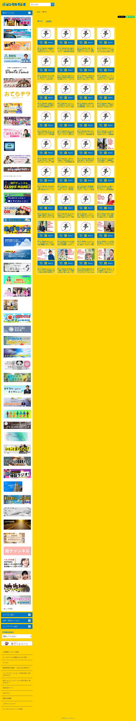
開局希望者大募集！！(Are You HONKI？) (16, 668)
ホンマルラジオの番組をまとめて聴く (15, 657)
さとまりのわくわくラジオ (12, 176)
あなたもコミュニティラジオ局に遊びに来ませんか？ (16, 681)
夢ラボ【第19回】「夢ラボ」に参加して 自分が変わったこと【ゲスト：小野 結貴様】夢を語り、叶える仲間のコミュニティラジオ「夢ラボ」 (65, 162)
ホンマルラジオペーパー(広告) (13, 709)
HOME (38, 12)
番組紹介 (50, 42)
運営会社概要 (7, 698)
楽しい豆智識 (8, 609)
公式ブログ (6, 693)
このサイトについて (9, 703)
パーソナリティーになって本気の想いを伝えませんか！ (16, 674)
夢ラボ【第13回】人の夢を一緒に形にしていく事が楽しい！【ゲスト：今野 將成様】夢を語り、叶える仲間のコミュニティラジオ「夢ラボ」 (105, 189)
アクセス (5, 662)
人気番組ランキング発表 (11, 652)
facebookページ (8, 688)
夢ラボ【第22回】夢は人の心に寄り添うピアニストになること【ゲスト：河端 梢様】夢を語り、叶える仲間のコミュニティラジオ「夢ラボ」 (85, 134)
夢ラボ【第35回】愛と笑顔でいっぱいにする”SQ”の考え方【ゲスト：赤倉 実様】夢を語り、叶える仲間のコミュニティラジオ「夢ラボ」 (65, 51)
